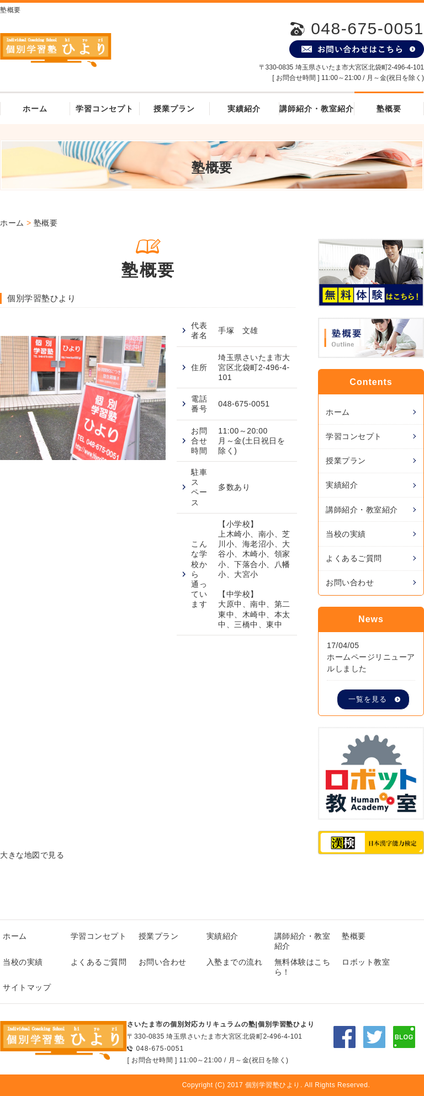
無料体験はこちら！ (302, 967)
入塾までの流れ (234, 962)
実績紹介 (244, 108)
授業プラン (174, 108)
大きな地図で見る (32, 855)
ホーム (35, 108)
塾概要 (389, 108)
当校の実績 (346, 534)
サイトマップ (27, 987)
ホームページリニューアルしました (371, 663)
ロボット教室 (366, 962)
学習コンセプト (105, 108)
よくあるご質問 (354, 558)
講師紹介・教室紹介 (316, 108)
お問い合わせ (350, 582)
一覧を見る (367, 699)
